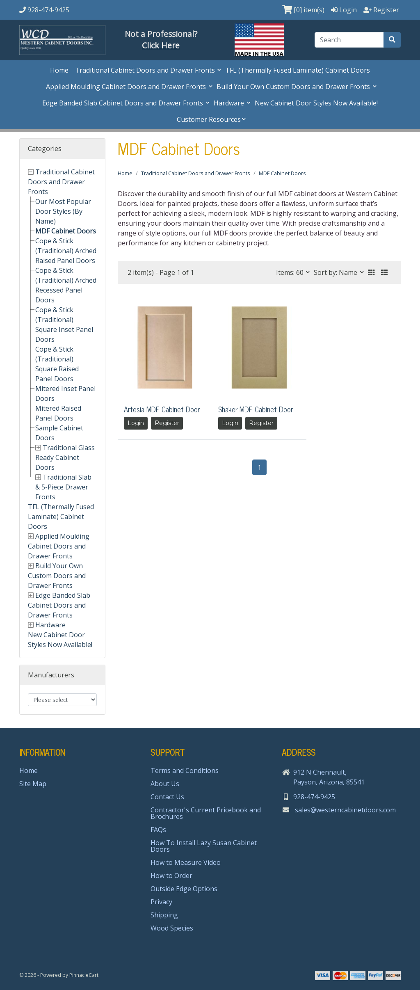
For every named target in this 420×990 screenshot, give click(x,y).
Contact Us (167, 796)
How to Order (171, 875)
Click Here (161, 45)
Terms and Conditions (185, 770)
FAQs (158, 829)
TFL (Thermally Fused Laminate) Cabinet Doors (297, 70)
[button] (371, 272)
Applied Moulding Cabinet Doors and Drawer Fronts (127, 86)
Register (167, 423)
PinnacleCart (83, 975)
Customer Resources (209, 119)
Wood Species (172, 928)
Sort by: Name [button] (336, 272)
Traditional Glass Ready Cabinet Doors (65, 457)
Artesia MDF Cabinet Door (162, 409)
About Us (165, 783)
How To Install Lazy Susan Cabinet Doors (204, 846)
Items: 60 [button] (290, 272)
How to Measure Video (186, 862)
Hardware (230, 102)
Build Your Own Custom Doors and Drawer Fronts (294, 86)
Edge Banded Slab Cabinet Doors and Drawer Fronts (123, 102)
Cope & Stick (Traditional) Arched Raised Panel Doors (65, 250)
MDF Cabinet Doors (65, 230)
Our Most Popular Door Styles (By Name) (63, 211)
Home (59, 70)
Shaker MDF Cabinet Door (255, 409)
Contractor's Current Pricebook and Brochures (206, 813)
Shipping (164, 914)
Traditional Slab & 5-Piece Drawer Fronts (63, 487)
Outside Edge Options (184, 888)
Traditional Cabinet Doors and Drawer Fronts (146, 70)
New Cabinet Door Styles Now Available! (316, 102)
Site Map (32, 783)
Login (136, 423)
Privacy (161, 901)
